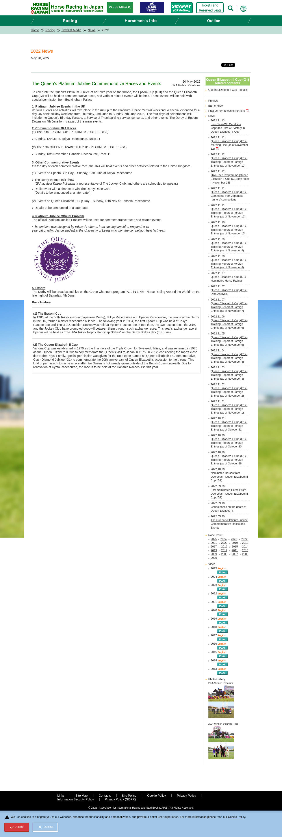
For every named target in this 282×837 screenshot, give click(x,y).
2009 (214, 554)
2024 (224, 539)
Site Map (82, 795)
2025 (214, 539)
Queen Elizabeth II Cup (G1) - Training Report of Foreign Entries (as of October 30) (229, 443)
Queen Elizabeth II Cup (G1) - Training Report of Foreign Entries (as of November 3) (229, 375)
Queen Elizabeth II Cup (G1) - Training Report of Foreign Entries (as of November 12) (229, 162)
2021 (214, 542)
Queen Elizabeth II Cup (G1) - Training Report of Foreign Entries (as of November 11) (229, 213)
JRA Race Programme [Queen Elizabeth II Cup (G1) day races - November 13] (230, 179)
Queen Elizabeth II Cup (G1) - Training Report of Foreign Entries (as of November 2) (229, 392)
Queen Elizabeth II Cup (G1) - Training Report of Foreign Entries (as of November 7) (229, 307)
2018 (245, 542)
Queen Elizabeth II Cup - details (228, 89)
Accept (16, 827)
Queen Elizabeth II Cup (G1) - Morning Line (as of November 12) (229, 145)
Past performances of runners (226, 110)
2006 (245, 554)
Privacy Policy (186, 795)
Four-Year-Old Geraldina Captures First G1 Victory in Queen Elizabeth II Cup (228, 128)
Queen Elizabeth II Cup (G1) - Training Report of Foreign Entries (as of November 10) (229, 230)
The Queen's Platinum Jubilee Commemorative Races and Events (229, 524)
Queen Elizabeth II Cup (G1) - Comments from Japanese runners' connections (229, 196)
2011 (235, 550)
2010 (245, 550)
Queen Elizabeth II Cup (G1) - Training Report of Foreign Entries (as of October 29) (229, 460)
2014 (245, 546)
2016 (224, 546)
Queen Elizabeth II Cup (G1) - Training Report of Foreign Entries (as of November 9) (229, 246)
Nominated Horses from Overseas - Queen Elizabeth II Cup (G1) (229, 476)
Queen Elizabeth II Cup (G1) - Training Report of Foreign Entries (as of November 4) (229, 358)
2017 (214, 546)
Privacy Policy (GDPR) (120, 799)
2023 (234, 539)
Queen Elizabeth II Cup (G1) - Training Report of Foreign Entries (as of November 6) (229, 324)
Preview (213, 100)
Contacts (105, 795)
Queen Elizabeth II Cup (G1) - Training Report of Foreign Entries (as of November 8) (229, 263)
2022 (244, 539)
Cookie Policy (156, 795)
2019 (235, 542)
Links (61, 795)
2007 (235, 554)
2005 (214, 557)
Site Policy (129, 795)
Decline (45, 827)
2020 (224, 542)
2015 (235, 546)
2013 (214, 550)
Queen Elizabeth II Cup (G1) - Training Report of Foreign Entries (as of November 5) (229, 341)
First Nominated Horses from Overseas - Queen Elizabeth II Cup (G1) (229, 493)
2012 (224, 550)
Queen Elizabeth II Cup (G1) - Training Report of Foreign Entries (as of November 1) (229, 409)
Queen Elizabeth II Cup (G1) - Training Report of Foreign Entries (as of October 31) (229, 426)
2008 (224, 554)
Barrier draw (216, 105)
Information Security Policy (75, 799)
